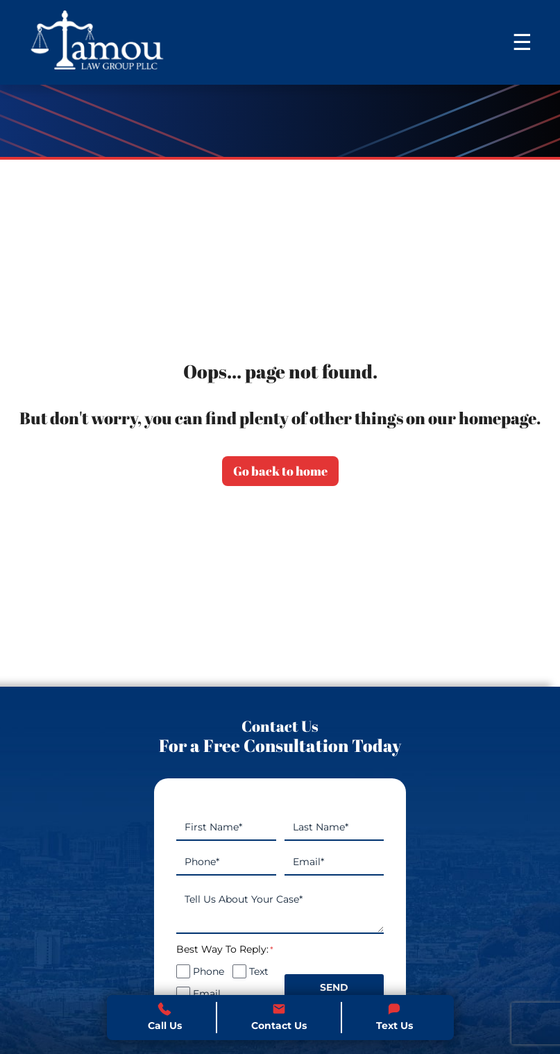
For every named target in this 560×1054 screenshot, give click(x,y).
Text (259, 971)
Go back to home (280, 470)
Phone (208, 971)
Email (207, 993)
